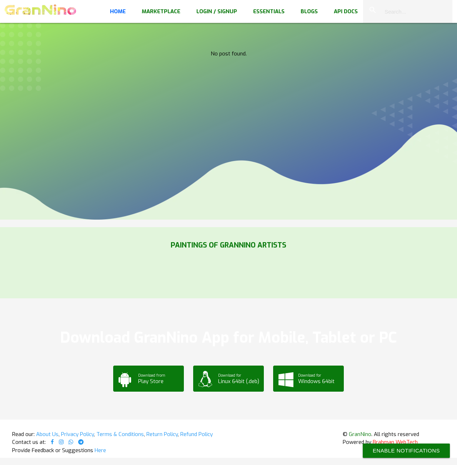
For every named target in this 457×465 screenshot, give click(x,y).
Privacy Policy (77, 434)
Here (100, 450)
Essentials (269, 11)
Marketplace (161, 11)
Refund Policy (196, 434)
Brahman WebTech (395, 442)
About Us (47, 434)
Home (118, 11)
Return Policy (162, 434)
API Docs (346, 11)
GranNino (360, 434)
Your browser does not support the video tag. (228, 71)
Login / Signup (216, 11)
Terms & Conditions (120, 434)
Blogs (309, 11)
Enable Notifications (406, 450)
